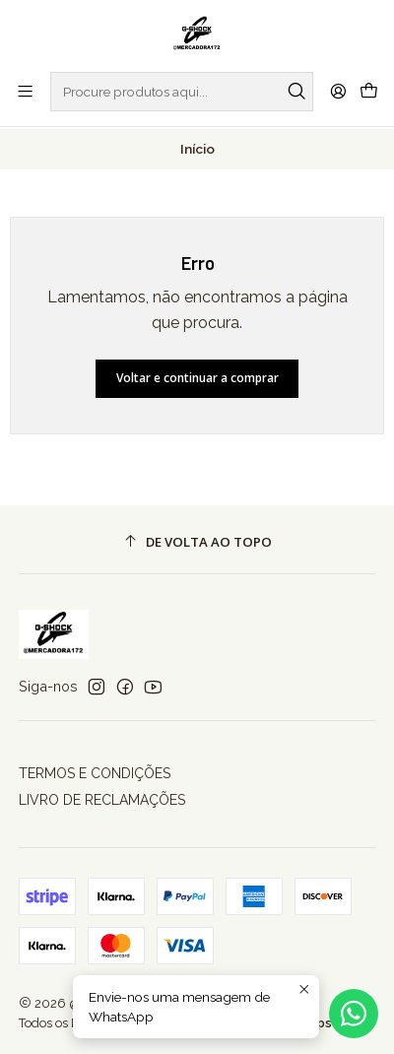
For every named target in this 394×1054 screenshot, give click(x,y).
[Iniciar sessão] (338, 91)
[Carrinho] (369, 91)
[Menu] (25, 91)
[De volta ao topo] (197, 540)
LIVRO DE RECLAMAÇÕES (102, 798)
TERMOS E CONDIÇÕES (94, 771)
